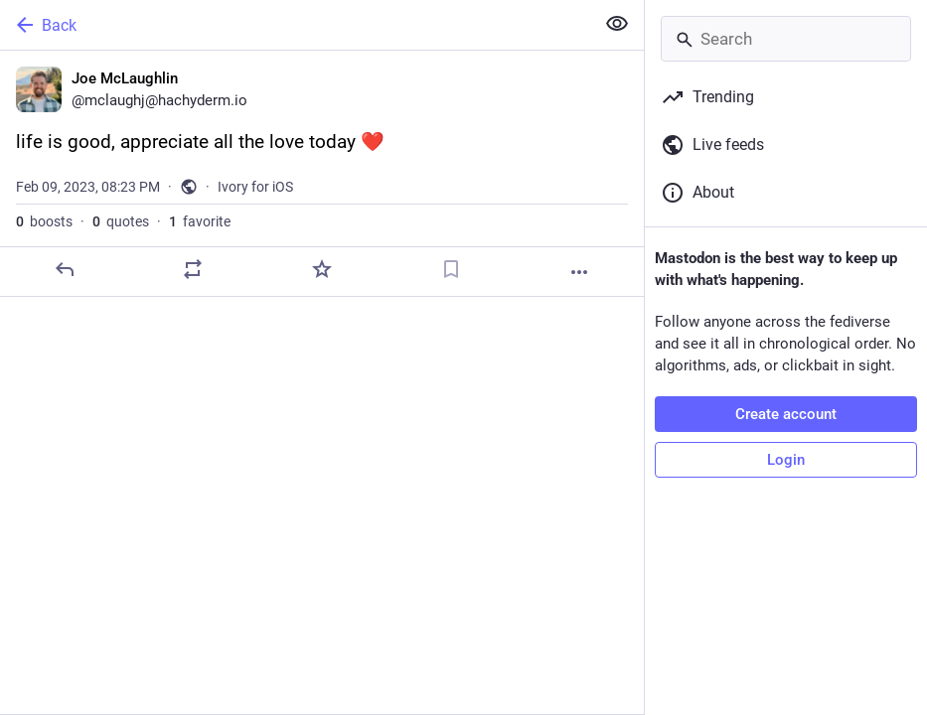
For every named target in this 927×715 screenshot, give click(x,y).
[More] (579, 272)
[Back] (295, 25)
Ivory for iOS (255, 187)
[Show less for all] (617, 24)
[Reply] (65, 269)
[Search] (786, 39)
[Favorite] (322, 269)
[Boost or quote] (193, 269)
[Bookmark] (451, 269)
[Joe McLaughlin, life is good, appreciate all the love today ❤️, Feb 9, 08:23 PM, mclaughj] (322, 174)
